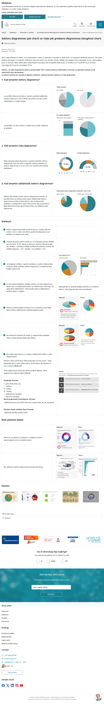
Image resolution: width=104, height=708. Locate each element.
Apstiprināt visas (35, 17)
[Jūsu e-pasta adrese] (51, 587)
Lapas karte (6, 640)
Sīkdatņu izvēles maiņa (10, 644)
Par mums (5, 621)
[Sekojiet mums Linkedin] (12, 685)
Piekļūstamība (6, 637)
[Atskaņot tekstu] (10, 43)
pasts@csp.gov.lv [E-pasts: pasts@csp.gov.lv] (10, 659)
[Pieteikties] (51, 594)
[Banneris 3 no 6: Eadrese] (52, 540)
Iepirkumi (5, 615)
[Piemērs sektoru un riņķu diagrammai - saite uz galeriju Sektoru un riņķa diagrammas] (10, 497)
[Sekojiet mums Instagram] (17, 685)
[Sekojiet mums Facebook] (3, 685)
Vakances (5, 611)
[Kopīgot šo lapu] (52, 518)
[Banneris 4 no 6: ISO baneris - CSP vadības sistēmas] (73, 540)
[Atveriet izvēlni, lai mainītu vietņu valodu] (82, 24)
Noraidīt (12, 17)
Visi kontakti (12, 672)
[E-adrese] (6, 666)
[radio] (39, 561)
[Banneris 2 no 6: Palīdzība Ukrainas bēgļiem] (31, 540)
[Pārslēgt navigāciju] (100, 24)
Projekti (4, 618)
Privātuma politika (8, 633)
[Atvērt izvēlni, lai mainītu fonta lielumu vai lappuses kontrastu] (91, 24)
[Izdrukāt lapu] (52, 514)
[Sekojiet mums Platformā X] (7, 685)
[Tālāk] (99, 540)
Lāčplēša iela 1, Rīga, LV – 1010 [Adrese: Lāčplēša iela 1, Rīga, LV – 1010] (15, 662)
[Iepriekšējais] (5, 540)
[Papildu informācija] (12, 666)
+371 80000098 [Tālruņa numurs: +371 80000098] (10, 655)
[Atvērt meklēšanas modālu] (75, 24)
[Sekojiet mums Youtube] (21, 685)
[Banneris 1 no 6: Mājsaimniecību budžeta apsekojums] (10, 540)
